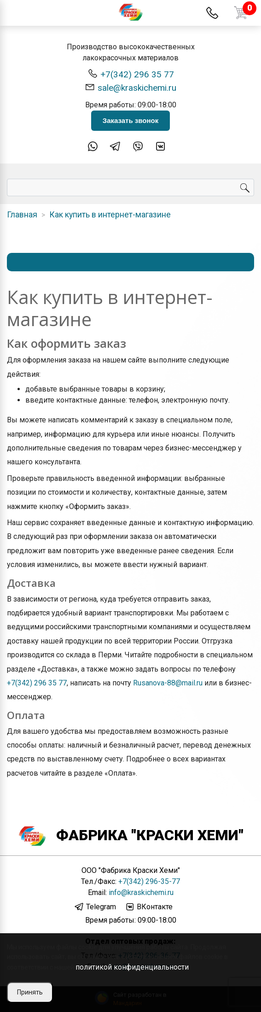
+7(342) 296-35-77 (149, 881)
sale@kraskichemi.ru (130, 87)
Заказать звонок (130, 120)
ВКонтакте (149, 907)
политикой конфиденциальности (132, 967)
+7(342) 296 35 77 (130, 74)
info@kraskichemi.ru (141, 892)
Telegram (95, 907)
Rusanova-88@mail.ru (168, 683)
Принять (30, 992)
